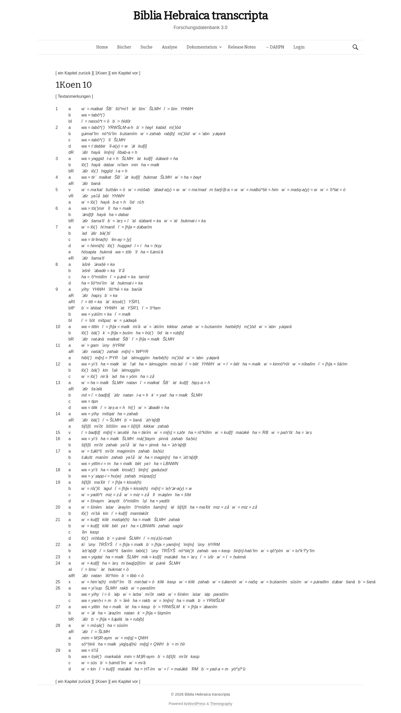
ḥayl (149, 127)
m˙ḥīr (180, 644)
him (275, 190)
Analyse (169, 47)
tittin (95, 326)
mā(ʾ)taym (146, 439)
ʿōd (131, 202)
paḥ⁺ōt (287, 432)
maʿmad (199, 190)
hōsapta (89, 252)
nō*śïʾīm (109, 133)
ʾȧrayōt (113, 501)
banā (95, 183)
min (134, 165)
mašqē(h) (120, 519)
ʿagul (107, 488)
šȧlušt (87, 457)
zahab (155, 133)
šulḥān (112, 190)
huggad (124, 246)
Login (299, 47)
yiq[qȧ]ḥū (127, 644)
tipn (94, 401)
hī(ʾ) (131, 407)
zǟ (152, 376)
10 (58, 326)
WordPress (197, 704)
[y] (129, 239)
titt (91, 302)
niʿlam (123, 165)
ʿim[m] (108, 152)
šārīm (342, 364)
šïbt (187, 495)
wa (84, 115)
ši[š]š (86, 426)
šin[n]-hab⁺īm (246, 551)
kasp (94, 532)
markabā (113, 656)
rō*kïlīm (205, 432)
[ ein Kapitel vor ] (125, 73)
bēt (105, 196)
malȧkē (242, 432)
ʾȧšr (85, 152)
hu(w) (116, 476)
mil (84, 395)
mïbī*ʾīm (116, 582)
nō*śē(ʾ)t (186, 551)
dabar (109, 165)
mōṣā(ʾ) (97, 625)
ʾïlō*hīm (112, 575)
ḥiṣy (158, 246)
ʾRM (194, 669)
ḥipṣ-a (197, 382)
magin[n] (162, 457)
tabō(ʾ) (141, 551)
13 (58, 382)
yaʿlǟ (95, 196)
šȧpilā (116, 619)
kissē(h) (134, 482)
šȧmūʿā (156, 252)
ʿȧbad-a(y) (162, 190)
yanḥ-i (97, 600)
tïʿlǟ (94, 650)
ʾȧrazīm (114, 613)
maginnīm (126, 451)
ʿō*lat (333, 190)
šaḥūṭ (191, 439)
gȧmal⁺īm (90, 133)
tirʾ (93, 177)
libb (133, 575)
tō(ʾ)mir (97, 208)
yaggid (97, 158)
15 (58, 432)
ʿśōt (92, 320)
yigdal (96, 557)
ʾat (133, 109)
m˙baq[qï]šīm (133, 563)
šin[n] (143, 470)
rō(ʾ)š (95, 488)
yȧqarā (219, 133)
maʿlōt (99, 482)
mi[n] (125, 351)
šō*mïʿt (121, 109)
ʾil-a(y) (114, 146)
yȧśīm (97, 314)
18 (58, 470)
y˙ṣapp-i (98, 476)
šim (174, 109)
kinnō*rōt (281, 364)
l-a (109, 158)
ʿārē (126, 600)
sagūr (178, 526)
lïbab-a (124, 152)
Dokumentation (202, 47)
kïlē (105, 519)
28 (58, 625)
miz (108, 495)
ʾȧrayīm (123, 507)
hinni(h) (97, 246)
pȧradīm (321, 582)
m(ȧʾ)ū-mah (161, 538)
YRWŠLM (215, 600)
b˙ (114, 121)
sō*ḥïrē (88, 644)
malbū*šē (258, 190)
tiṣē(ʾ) (96, 656)
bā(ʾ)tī (105, 233)
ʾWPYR (141, 351)
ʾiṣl (144, 501)
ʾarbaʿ (137, 594)
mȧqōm (165, 495)
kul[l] (142, 146)
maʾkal (97, 190)
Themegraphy (221, 704)
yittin (95, 607)
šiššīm (112, 426)
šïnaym (97, 501)
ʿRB (265, 432)
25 (58, 582)
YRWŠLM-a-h (120, 127)
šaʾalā (96, 389)
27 (58, 607)
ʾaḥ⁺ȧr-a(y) (174, 488)
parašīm (147, 588)
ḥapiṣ (96, 295)
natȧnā (97, 339)
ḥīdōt (125, 121)
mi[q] (128, 638)
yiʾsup (96, 588)
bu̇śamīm (128, 133)
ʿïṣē (124, 358)
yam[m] (173, 544)
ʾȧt (133, 146)
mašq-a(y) (300, 190)
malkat (97, 109)
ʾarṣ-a (113, 407)
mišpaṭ (104, 320)
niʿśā (95, 513)
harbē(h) (233, 326)
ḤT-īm (149, 669)
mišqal (108, 414)
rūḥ (140, 202)
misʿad (177, 364)
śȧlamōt (229, 582)
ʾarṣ (119, 221)
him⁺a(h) (98, 582)
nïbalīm (308, 364)
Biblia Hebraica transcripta (200, 15)
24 (58, 563)
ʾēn (84, 532)
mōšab (143, 190)
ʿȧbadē (99, 270)
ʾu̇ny (105, 345)
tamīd (144, 277)
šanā (137, 420)
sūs (94, 663)
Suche (146, 47)
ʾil (109, 140)
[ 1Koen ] (101, 73)
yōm (133, 376)
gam (95, 345)
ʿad (84, 233)
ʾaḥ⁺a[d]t (89, 551)
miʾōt (98, 426)
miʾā (136, 326)
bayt (197, 177)
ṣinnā (163, 439)
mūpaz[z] (147, 476)
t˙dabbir (98, 146)
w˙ (84, 109)
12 (58, 364)
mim (85, 638)
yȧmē (120, 538)
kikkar (172, 326)
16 (58, 439)
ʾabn (205, 133)
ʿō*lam (155, 308)
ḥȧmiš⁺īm (117, 663)
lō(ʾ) (85, 165)
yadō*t (96, 495)
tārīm (146, 432)
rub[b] (178, 333)
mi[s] (167, 432)
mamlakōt (139, 513)
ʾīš (129, 582)
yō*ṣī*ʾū (238, 669)
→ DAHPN (274, 47)
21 (58, 519)
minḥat (141, 582)
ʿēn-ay (116, 239)
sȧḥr (181, 432)
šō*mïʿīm (99, 283)
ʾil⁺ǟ (121, 270)
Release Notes (242, 47)
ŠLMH (155, 109)
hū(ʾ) (149, 333)
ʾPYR (113, 358)
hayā (95, 152)
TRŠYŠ (105, 544)
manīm (102, 457)
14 (58, 414)
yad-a (215, 669)
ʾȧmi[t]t (88, 214)
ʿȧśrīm (158, 326)
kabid (161, 127)
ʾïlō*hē (113, 289)
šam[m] (160, 507)
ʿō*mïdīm (99, 277)
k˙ (104, 333)
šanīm (127, 551)
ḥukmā (105, 252)
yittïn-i (97, 463)
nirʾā (104, 376)
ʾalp (116, 594)
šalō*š (112, 551)
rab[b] (169, 133)
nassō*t (95, 121)
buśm (127, 333)
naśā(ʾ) (97, 351)
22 (58, 544)
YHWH (186, 109)
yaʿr (147, 463)
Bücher (124, 47)
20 (58, 507)
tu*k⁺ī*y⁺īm (305, 551)
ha (175, 158)
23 (58, 557)
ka (159, 221)
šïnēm (96, 507)
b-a (116, 202)
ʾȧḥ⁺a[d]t (152, 420)
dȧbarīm (144, 227)
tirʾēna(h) (99, 239)
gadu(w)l (159, 470)
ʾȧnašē (99, 264)
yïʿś (94, 364)
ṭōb (128, 252)
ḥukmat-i (188, 221)
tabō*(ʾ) (98, 115)
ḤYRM (119, 345)
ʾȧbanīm (210, 607)
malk (155, 165)
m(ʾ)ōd (175, 127)
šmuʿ (93, 569)
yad (162, 395)
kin (105, 370)
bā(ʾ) (95, 333)
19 (58, 482)
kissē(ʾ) (118, 302)
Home (102, 47)
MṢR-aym (103, 638)
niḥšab (97, 538)
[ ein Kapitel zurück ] (74, 73)
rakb (124, 588)
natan (132, 382)
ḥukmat (150, 177)
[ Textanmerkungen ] (74, 96)
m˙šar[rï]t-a (219, 190)
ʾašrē (86, 264)
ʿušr (210, 557)
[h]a (128, 227)
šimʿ (142, 109)
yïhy (85, 289)
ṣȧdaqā (130, 320)
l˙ (165, 109)
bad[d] (104, 395)
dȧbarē (162, 158)
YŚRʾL (134, 302)
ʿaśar (109, 507)
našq (252, 582)
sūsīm (295, 582)
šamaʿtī (97, 221)
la (166, 333)
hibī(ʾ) (87, 358)
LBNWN (170, 463)
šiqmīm (164, 613)
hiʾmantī (107, 227)
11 (58, 345)
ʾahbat (95, 308)
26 (58, 588)
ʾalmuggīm (139, 358)
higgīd (107, 171)
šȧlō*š (96, 451)
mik (145, 557)
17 (58, 451)
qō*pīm (276, 551)
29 (58, 650)
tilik (94, 407)
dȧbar (337, 582)
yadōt (164, 501)
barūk (137, 289)
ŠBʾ (109, 109)
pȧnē (122, 277)
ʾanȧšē (123, 432)
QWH (143, 638)
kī (83, 544)
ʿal (134, 221)
